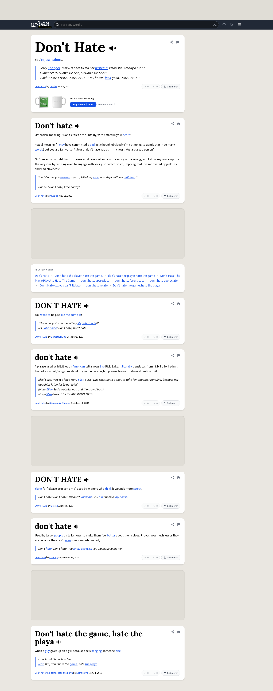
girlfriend (129, 177)
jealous (56, 59)
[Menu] (239, 25)
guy (47, 651)
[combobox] (136, 24)
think (108, 489)
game (73, 664)
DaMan (54, 506)
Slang (38, 489)
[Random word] (214, 25)
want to (45, 315)
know (76, 549)
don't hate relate (97, 285)
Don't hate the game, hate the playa (136, 285)
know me (86, 497)
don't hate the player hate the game (131, 276)
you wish (86, 549)
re (42, 59)
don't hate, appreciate (95, 280)
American (79, 366)
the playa (91, 664)
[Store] (224, 25)
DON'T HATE (41, 337)
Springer (54, 68)
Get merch (170, 86)
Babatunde (49, 328)
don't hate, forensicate (129, 280)
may (62, 145)
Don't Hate (40, 86)
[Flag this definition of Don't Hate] (177, 42)
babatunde (89, 323)
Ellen (81, 380)
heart (126, 135)
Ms (79, 323)
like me (65, 315)
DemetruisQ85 (58, 337)
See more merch (106, 104)
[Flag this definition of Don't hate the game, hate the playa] (178, 632)
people (58, 535)
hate (49, 549)
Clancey (53, 557)
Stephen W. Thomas (59, 403)
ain (101, 497)
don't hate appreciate (164, 280)
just (47, 59)
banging (96, 651)
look (108, 77)
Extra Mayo (82, 673)
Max (41, 664)
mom (96, 177)
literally (127, 366)
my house (121, 497)
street (137, 489)
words (39, 149)
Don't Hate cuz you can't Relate (59, 285)
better (111, 535)
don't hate (40, 403)
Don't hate (40, 196)
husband (101, 68)
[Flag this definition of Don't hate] (178, 124)
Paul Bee (53, 196)
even (68, 540)
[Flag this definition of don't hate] (178, 355)
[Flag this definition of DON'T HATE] (178, 303)
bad (92, 145)
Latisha (53, 86)
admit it (76, 315)
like (102, 366)
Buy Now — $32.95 (83, 104)
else (118, 651)
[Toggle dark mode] (231, 25)
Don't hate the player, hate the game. (78, 276)
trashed (65, 177)
